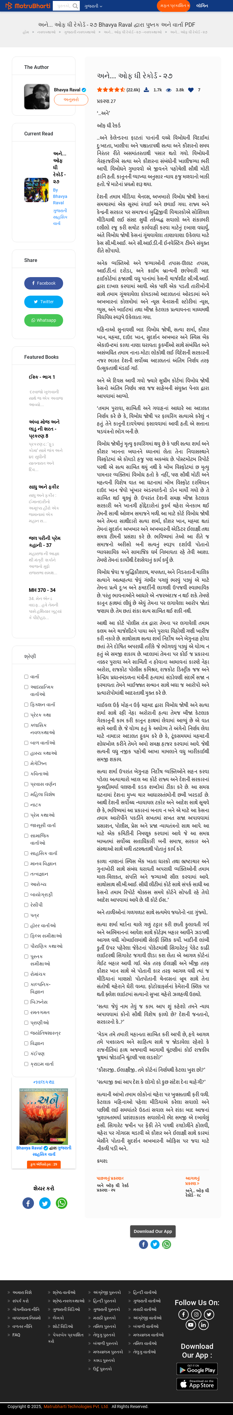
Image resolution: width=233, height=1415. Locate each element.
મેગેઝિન (38, 763)
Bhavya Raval (70, 90)
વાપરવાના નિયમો (27, 1317)
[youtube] (191, 1325)
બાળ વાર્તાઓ (42, 743)
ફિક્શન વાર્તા (42, 705)
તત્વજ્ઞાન (39, 874)
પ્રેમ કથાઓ (42, 815)
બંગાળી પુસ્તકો (105, 1343)
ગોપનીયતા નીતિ (25, 1309)
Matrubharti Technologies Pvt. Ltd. (76, 1406)
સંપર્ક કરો (20, 1300)
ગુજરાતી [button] (93, 6)
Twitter (44, 301)
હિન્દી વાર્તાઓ (145, 1292)
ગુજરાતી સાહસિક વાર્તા (60, 217)
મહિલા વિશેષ (42, 794)
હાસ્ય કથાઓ (43, 753)
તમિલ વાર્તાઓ (145, 1343)
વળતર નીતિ (22, 1326)
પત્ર (34, 915)
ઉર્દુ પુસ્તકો (102, 1368)
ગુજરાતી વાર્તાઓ (147, 1300)
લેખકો (58, 1317)
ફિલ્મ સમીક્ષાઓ (46, 936)
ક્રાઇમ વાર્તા (42, 1064)
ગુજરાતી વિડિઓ (66, 1309)
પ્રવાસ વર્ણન (43, 784)
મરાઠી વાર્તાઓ (145, 1309)
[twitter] (209, 1314)
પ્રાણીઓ (39, 1023)
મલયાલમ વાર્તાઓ (148, 1334)
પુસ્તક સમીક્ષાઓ (40, 960)
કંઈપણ (37, 1054)
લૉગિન (202, 6)
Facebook (44, 283)
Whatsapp (44, 320)
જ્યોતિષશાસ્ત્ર (45, 1033)
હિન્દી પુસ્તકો (104, 1300)
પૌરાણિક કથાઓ (46, 946)
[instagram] (196, 1314)
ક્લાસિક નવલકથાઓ (42, 728)
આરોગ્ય (38, 884)
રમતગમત (40, 1012)
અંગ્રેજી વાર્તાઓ (147, 1317)
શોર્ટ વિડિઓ (63, 1326)
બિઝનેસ (39, 1002)
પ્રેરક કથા (40, 715)
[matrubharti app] (141, 6)
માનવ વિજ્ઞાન (43, 864)
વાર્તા (34, 677)
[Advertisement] (44, 1250)
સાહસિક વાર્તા (43, 853)
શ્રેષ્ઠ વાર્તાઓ (64, 1292)
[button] (75, 6)
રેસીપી (36, 905)
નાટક (35, 805)
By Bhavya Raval (60, 196)
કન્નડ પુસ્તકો (104, 1360)
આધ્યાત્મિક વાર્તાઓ (42, 690)
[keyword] (66, 6)
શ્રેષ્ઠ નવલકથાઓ (69, 1300)
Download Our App (153, 1231)
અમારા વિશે (22, 1292)
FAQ (16, 1334)
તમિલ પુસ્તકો (104, 1326)
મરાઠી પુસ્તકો (104, 1317)
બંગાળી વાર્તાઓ (146, 1326)
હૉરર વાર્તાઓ (43, 925)
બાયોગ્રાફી (41, 895)
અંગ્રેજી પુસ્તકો (107, 1292)
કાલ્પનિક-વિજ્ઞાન (40, 988)
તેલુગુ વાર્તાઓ (144, 1351)
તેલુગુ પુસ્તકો (104, 1334)
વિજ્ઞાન (37, 1043)
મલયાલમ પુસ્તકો (108, 1351)
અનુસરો (71, 99)
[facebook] (183, 1314)
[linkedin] (203, 1325)
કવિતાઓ (39, 774)
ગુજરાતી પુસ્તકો (106, 1309)
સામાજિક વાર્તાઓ (39, 839)
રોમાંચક (38, 974)
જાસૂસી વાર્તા (43, 825)
